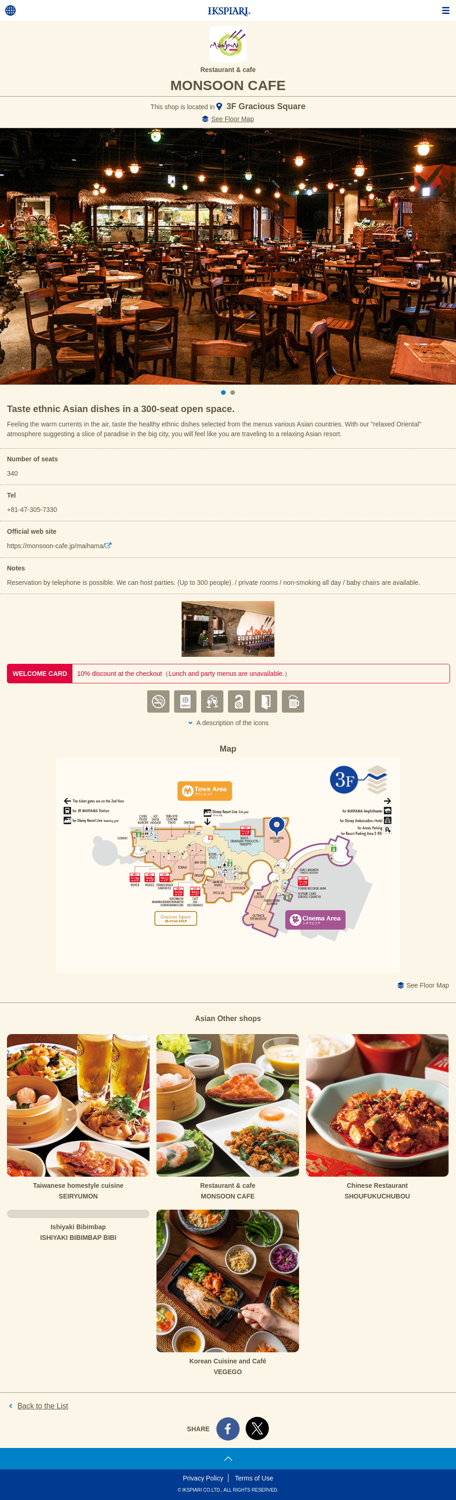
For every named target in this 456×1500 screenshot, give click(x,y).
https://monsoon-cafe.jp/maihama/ (56, 546)
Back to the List (42, 1406)
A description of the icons (232, 723)
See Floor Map (232, 119)
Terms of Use (254, 1478)
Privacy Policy (203, 1478)
